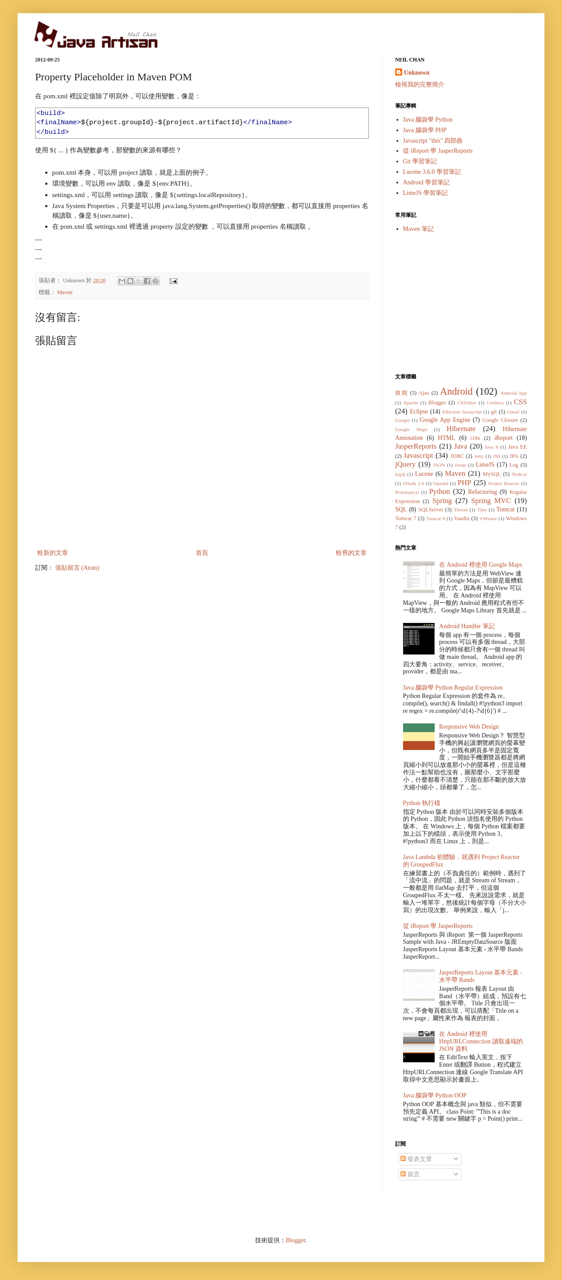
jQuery (405, 464)
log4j (400, 474)
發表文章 (416, 1159)
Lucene (424, 474)
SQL (401, 509)
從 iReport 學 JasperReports (438, 150)
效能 (401, 393)
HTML (446, 438)
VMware (488, 518)
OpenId (440, 483)
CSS (520, 402)
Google (402, 420)
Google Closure (500, 420)
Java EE (517, 447)
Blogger (438, 402)
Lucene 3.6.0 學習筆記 (432, 172)
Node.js (519, 474)
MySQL (492, 474)
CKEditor (467, 402)
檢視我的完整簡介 (419, 84)
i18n (475, 438)
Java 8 (491, 446)
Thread (461, 509)
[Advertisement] (461, 303)
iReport (503, 438)
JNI (496, 456)
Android (456, 391)
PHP (464, 482)
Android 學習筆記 (426, 182)
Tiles (482, 509)
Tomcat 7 (405, 518)
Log (513, 465)
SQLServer (430, 510)
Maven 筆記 (418, 229)
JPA (514, 456)
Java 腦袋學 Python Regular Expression (453, 687)
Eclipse (419, 411)
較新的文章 (52, 553)
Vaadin (461, 518)
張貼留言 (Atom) (77, 567)
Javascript (418, 455)
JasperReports (415, 446)
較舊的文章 (351, 553)
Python (439, 491)
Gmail (513, 411)
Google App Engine (445, 420)
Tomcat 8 (435, 518)
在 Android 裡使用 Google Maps (480, 564)
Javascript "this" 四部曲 (433, 140)
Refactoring (482, 492)
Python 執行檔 (421, 803)
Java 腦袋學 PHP (425, 130)
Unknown (416, 72)
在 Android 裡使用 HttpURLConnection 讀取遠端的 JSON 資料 (481, 1041)
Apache (410, 402)
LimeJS (485, 464)
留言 (410, 1174)
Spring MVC (491, 500)
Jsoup (460, 464)
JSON (439, 464)
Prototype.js (407, 492)
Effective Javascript (462, 411)
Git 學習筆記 (420, 161)
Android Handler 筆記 (467, 626)
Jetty (478, 456)
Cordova (495, 402)
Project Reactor (503, 483)
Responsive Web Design (469, 726)
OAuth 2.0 (413, 483)
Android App (514, 393)
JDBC (457, 456)
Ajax (423, 393)
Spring (442, 500)
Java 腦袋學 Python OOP (435, 1095)
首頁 (202, 553)
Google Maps (411, 429)
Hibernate (461, 428)
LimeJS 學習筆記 (425, 193)
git (494, 412)
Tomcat (505, 509)
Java (460, 446)
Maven (64, 292)
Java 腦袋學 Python (428, 119)
